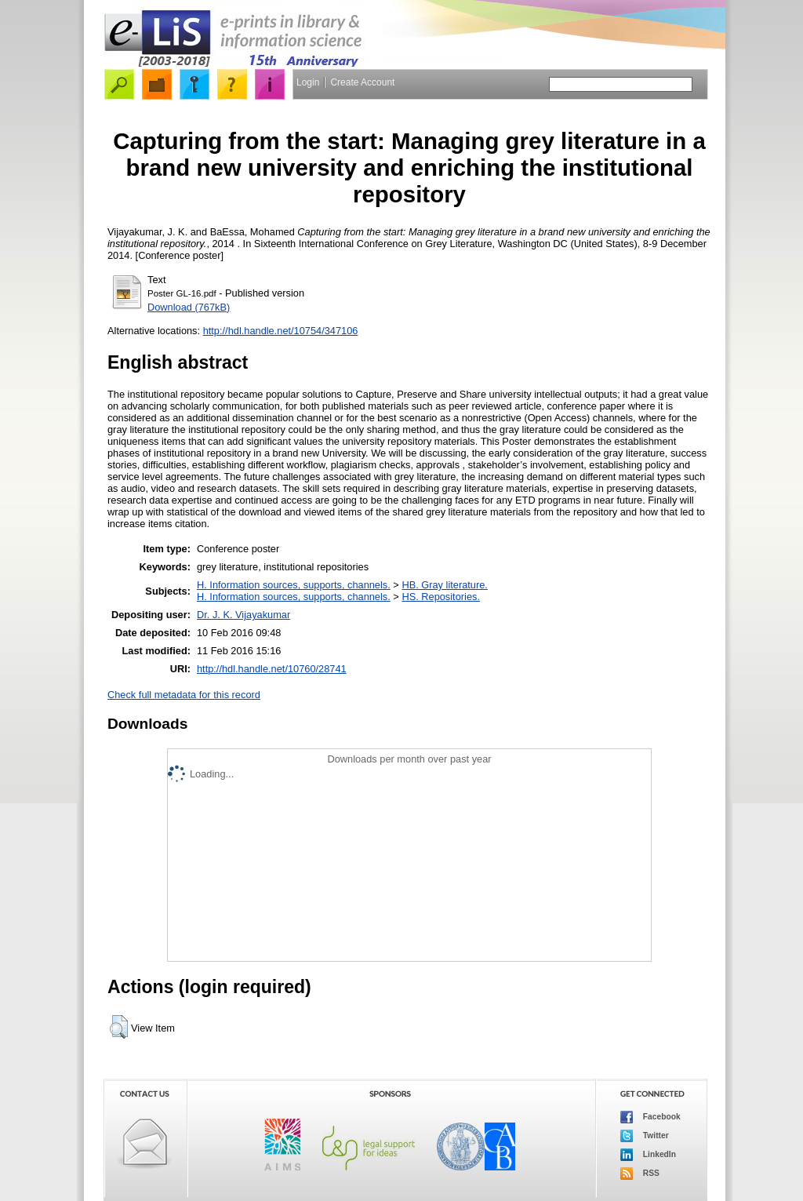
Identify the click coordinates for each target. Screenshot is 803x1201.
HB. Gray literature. (445, 585)
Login (307, 82)
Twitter (644, 1136)
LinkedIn (648, 1154)
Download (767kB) (188, 307)
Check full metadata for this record (183, 695)
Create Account (362, 82)
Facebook (650, 1117)
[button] (119, 1027)
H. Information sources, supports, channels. (294, 585)
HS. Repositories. (441, 596)
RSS (639, 1173)
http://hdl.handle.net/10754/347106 (280, 331)
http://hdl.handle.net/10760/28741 (272, 669)
